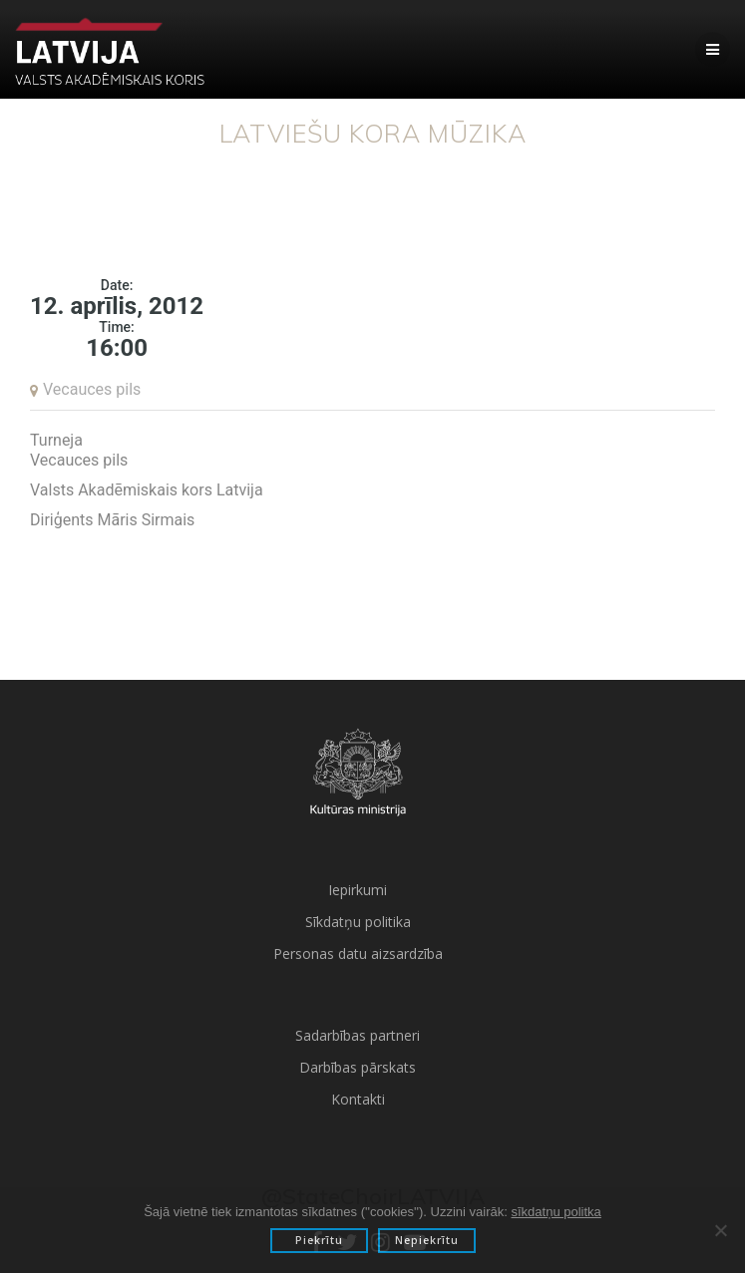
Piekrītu (319, 1240)
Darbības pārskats (357, 1067)
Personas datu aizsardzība (358, 953)
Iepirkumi (357, 889)
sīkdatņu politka (555, 1211)
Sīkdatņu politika (358, 921)
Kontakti (358, 1099)
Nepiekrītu (427, 1240)
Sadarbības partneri (357, 1035)
